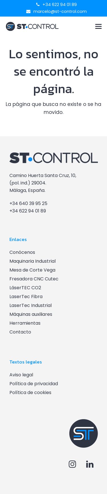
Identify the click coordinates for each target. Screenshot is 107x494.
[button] (98, 26)
